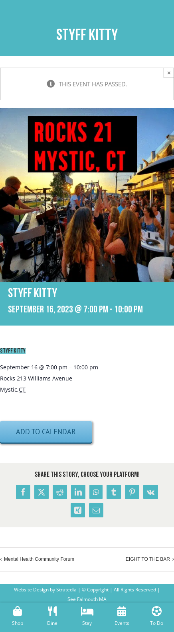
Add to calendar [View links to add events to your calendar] (46, 431)
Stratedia (66, 589)
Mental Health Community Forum (39, 559)
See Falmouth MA (87, 599)
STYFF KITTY (13, 351)
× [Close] (169, 72)
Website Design (31, 589)
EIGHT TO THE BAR (148, 559)
